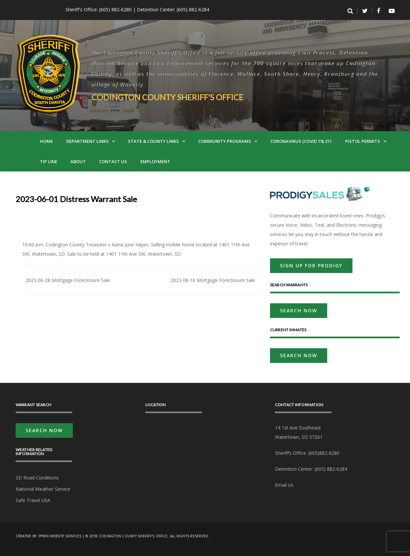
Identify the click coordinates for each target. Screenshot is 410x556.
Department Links (87, 141)
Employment (155, 161)
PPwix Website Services (60, 536)
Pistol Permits (362, 141)
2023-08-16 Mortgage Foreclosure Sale (213, 280)
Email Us (284, 485)
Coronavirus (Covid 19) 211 (301, 141)
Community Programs (224, 141)
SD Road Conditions (37, 477)
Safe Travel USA (33, 500)
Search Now (298, 310)
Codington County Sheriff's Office (167, 97)
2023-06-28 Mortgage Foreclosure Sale (68, 280)
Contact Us (113, 161)
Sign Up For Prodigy (311, 265)
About (78, 161)
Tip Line (48, 161)
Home (46, 141)
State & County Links (153, 141)
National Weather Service (43, 489)
